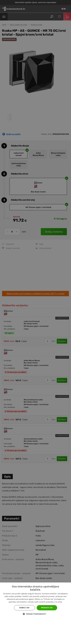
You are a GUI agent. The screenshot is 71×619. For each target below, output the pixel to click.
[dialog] (35, 309)
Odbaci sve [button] (24, 607)
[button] (35, 614)
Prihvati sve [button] (47, 607)
